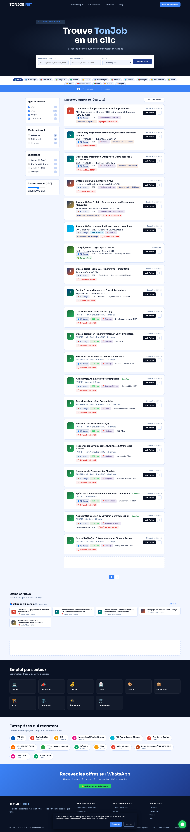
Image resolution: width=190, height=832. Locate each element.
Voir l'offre (149, 252)
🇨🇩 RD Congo (30, 80)
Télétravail (34, 139)
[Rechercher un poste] (53, 62)
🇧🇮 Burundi (115, 80)
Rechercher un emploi (86, 807)
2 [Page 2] (117, 577)
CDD (31, 111)
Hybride (33, 143)
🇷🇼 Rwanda (129, 80)
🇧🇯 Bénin (171, 80)
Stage (32, 114)
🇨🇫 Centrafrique (100, 80)
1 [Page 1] (111, 577)
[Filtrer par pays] (116, 62)
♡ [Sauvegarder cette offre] (159, 113)
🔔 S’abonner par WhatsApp (95, 786)
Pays (104, 58)
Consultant (34, 118)
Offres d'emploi (76, 4)
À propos (153, 807)
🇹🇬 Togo (69, 84)
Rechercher (142, 61)
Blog (120, 4)
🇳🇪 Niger (120, 84)
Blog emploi (154, 811)
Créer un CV (82, 811)
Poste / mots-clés (47, 58)
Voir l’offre (149, 113)
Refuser (128, 824)
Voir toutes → (174, 604)
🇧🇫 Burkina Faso (83, 84)
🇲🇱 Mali (97, 84)
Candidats (109, 4)
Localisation (76, 58)
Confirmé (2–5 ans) (38, 164)
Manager (33, 172)
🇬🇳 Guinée (108, 84)
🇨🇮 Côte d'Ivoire (157, 80)
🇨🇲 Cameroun (45, 80)
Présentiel (34, 135)
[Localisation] (85, 62)
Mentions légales (141, 828)
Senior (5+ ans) (36, 168)
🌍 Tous (18, 80)
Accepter (116, 824)
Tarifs (115, 811)
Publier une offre (170, 4)
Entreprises (94, 4)
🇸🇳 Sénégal (142, 80)
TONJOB (21, 4)
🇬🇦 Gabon (74, 80)
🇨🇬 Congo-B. (61, 80)
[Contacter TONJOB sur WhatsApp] (182, 824)
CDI (31, 107)
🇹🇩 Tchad (86, 80)
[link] (114, 115)
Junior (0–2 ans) (37, 160)
